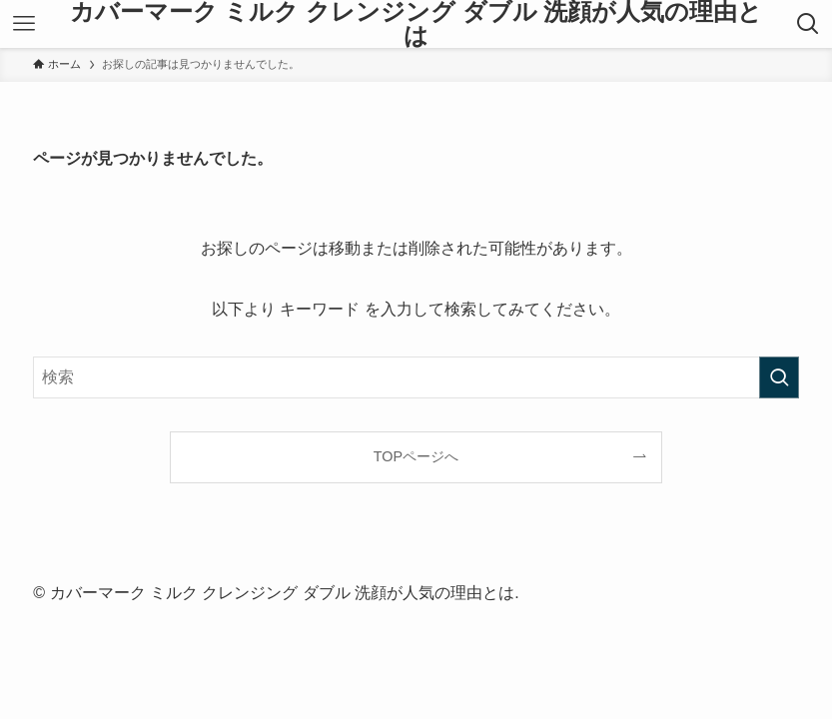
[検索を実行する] (779, 377)
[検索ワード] (415, 377)
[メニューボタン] (23, 24)
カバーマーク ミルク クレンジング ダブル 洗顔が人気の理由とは (416, 24)
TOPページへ (416, 456)
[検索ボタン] (808, 24)
